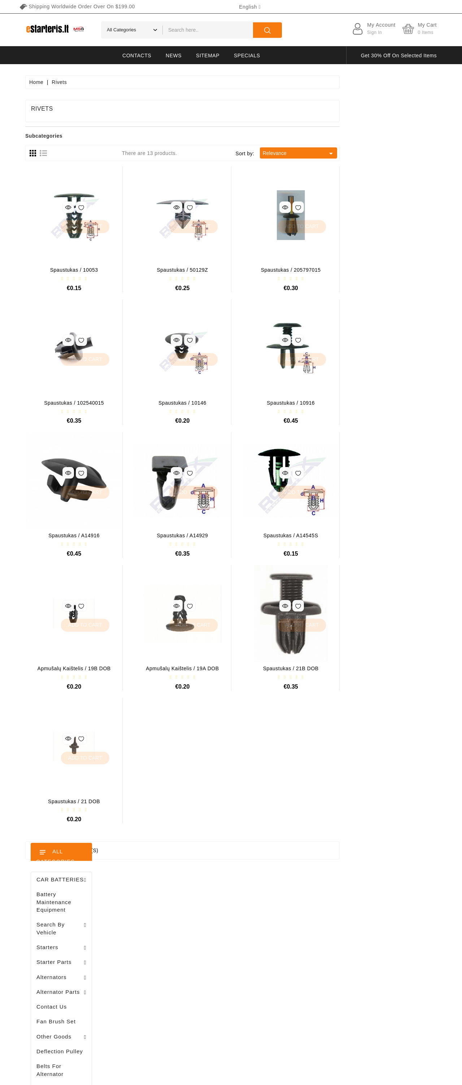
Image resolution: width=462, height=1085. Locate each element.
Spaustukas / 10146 (280, 403)
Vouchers (142, 977)
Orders (139, 940)
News (174, 55)
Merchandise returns (155, 927)
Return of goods (303, 990)
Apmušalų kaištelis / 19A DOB (279, 668)
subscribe (400, 1017)
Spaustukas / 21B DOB (388, 668)
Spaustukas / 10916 (388, 403)
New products (218, 927)
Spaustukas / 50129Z (279, 270)
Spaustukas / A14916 (171, 535)
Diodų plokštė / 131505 (79, 564)
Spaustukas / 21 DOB (171, 801)
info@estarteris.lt (57, 943)
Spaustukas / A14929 (279, 535)
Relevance (396, 153)
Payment (294, 965)
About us (294, 952)
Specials (247, 55)
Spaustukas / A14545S (388, 535)
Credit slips (144, 952)
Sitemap (207, 55)
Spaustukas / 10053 (171, 270)
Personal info (147, 914)
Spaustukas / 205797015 (388, 270)
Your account (153, 900)
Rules (290, 940)
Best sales (214, 940)
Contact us (297, 1003)
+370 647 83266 (57, 930)
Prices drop (215, 914)
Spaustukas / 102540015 (171, 403)
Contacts (136, 55)
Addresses (144, 965)
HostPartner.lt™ (115, 1076)
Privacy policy (300, 927)
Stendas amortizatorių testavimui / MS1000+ (68, 726)
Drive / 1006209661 (76, 527)
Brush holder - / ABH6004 (80, 489)
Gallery (292, 977)
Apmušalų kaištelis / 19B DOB (171, 668)
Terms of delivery (304, 914)
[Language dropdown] (250, 6)
